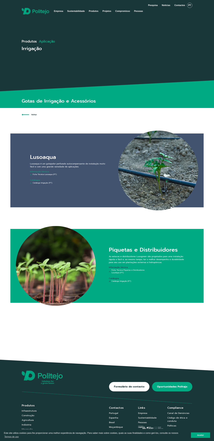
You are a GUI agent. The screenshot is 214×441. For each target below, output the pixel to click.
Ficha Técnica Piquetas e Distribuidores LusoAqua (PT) (120, 269)
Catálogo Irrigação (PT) (62, 179)
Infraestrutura (29, 411)
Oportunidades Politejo (172, 387)
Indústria (26, 424)
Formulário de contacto (129, 387)
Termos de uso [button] (11, 437)
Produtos (29, 41)
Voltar (29, 114)
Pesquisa (153, 5)
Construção (28, 415)
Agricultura (28, 420)
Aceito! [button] (200, 435)
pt (189, 5)
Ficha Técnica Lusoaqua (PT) (64, 173)
